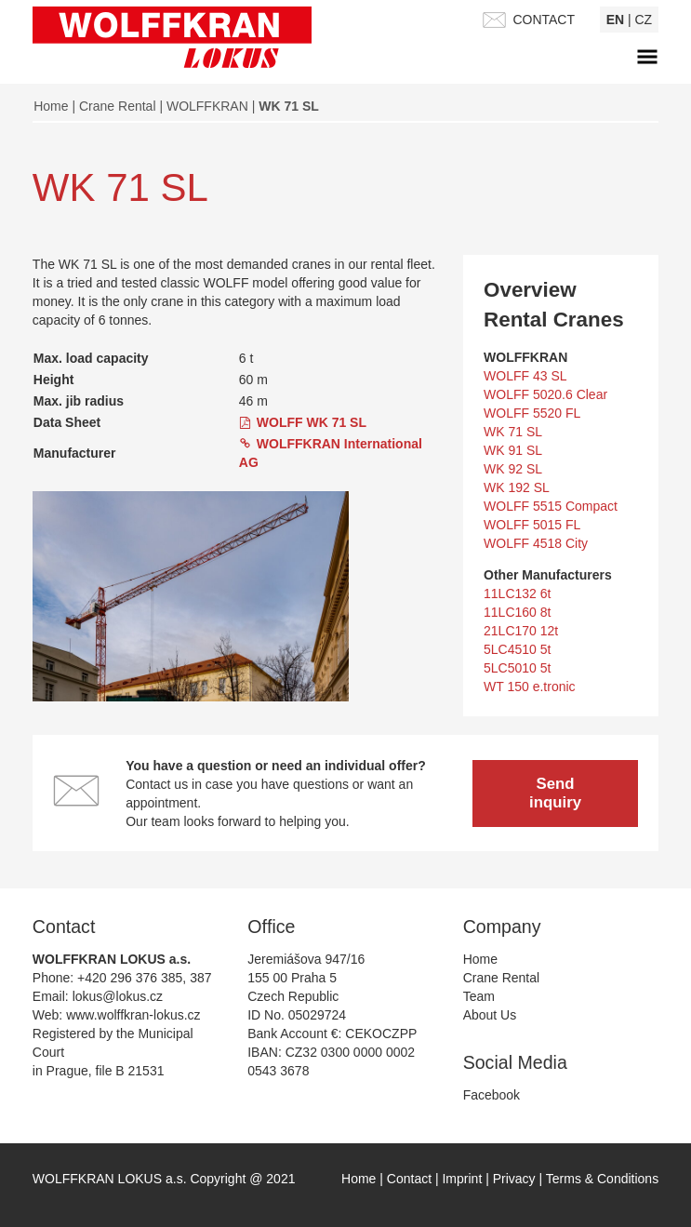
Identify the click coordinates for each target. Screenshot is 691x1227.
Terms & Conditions (602, 1178)
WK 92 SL (513, 468)
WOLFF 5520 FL (532, 413)
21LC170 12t (521, 630)
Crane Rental (117, 106)
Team (479, 996)
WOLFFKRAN (207, 106)
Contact (411, 1178)
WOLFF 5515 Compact (551, 506)
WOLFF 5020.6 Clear (545, 394)
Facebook (491, 1094)
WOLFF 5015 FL (532, 524)
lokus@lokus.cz (118, 996)
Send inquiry (555, 792)
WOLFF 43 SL (525, 375)
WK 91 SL (513, 450)
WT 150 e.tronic (530, 686)
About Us (490, 1014)
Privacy (516, 1178)
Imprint (463, 1178)
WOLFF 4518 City (536, 543)
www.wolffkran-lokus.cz (133, 1014)
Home (50, 106)
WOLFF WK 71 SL (311, 422)
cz (644, 19)
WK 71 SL (513, 431)
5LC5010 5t (517, 667)
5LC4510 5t (517, 649)
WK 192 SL (517, 487)
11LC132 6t (517, 593)
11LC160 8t (517, 612)
